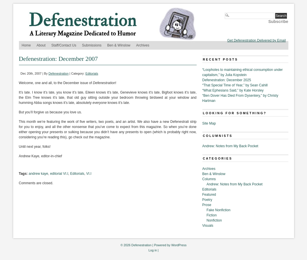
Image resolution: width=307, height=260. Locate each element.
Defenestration (58, 73)
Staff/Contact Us (63, 45)
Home (26, 45)
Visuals (207, 226)
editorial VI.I (59, 174)
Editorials (91, 73)
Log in (152, 250)
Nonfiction (214, 220)
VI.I (88, 174)
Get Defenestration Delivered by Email (256, 40)
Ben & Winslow (118, 45)
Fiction (212, 215)
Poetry (207, 200)
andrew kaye (38, 174)
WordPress (178, 245)
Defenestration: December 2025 (226, 80)
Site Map (209, 123)
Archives (142, 45)
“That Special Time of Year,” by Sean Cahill (235, 85)
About (41, 45)
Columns (209, 179)
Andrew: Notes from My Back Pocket (230, 146)
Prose (206, 205)
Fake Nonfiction (218, 210)
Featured (209, 195)
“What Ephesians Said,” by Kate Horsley (233, 90)
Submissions (91, 45)
